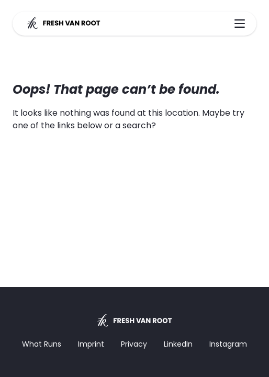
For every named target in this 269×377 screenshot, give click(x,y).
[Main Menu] (239, 23)
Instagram (228, 344)
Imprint (91, 344)
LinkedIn (178, 344)
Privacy (134, 344)
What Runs (41, 344)
